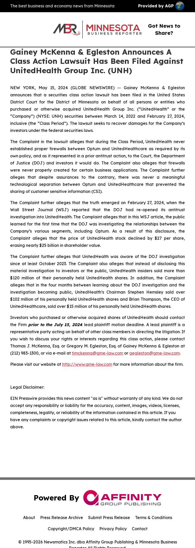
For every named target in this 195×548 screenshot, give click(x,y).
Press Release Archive (61, 517)
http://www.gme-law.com (87, 364)
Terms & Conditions (153, 517)
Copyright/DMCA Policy (71, 528)
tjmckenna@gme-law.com (97, 353)
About (29, 517)
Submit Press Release (109, 517)
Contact (140, 528)
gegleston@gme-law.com (154, 353)
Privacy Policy (113, 528)
